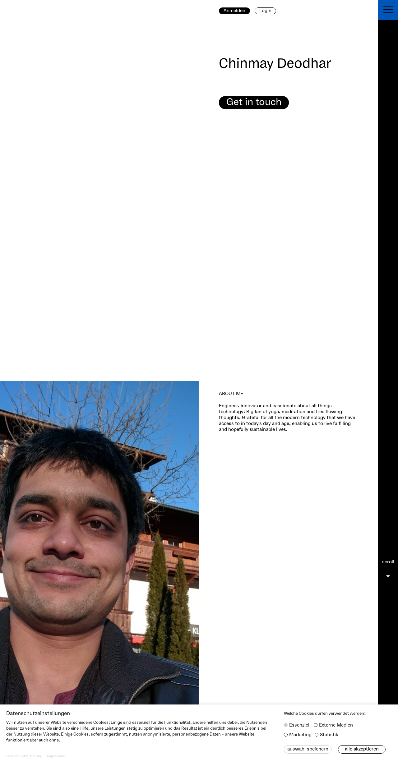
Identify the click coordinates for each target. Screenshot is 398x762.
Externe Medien (336, 725)
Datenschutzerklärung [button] (24, 756)
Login (265, 11)
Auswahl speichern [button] (307, 749)
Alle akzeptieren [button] (362, 749)
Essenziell (300, 725)
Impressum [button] (56, 756)
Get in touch (253, 102)
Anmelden (234, 11)
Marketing (300, 735)
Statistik (329, 735)
